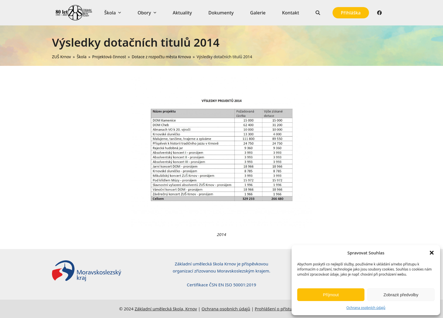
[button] (432, 253)
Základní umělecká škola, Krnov (165, 308)
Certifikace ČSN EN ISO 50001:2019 (221, 284)
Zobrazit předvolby (400, 294)
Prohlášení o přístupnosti (280, 308)
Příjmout (331, 294)
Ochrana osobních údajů (365, 307)
